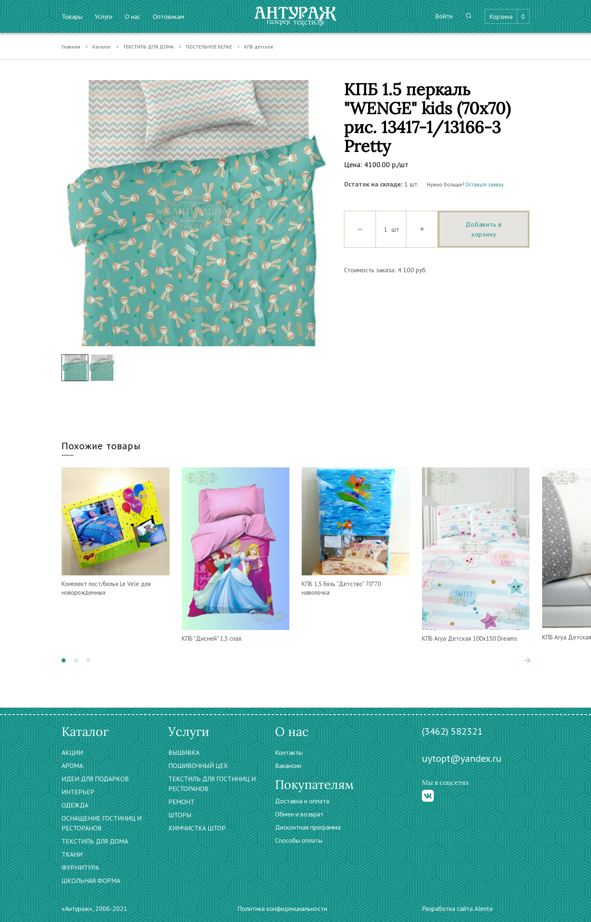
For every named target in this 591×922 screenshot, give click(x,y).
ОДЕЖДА (75, 805)
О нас (132, 16)
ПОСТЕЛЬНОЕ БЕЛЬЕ (209, 47)
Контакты (288, 752)
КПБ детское (258, 47)
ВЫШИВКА (183, 752)
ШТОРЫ (179, 815)
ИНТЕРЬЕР (78, 792)
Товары (72, 16)
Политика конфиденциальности (282, 908)
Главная (71, 47)
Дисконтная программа (308, 827)
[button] (63, 660)
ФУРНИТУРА (80, 867)
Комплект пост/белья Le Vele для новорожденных (106, 588)
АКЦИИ (72, 752)
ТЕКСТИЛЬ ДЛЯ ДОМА (148, 47)
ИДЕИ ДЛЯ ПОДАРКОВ (95, 779)
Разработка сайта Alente (457, 908)
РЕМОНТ (181, 802)
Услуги (103, 16)
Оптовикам (168, 16)
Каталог (101, 47)
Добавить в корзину (483, 229)
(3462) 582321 (452, 731)
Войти (444, 16)
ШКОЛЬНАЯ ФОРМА (91, 880)
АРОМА (72, 765)
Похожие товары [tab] (101, 445)
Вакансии (288, 765)
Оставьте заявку (484, 184)
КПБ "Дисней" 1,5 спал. (212, 638)
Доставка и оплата (302, 801)
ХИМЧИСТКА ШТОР (197, 828)
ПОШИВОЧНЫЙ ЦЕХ (198, 765)
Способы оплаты (299, 840)
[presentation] (527, 660)
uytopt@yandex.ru (462, 758)
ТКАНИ (72, 854)
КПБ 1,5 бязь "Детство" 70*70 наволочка (341, 588)
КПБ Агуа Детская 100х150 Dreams (469, 638)
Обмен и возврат (299, 814)
